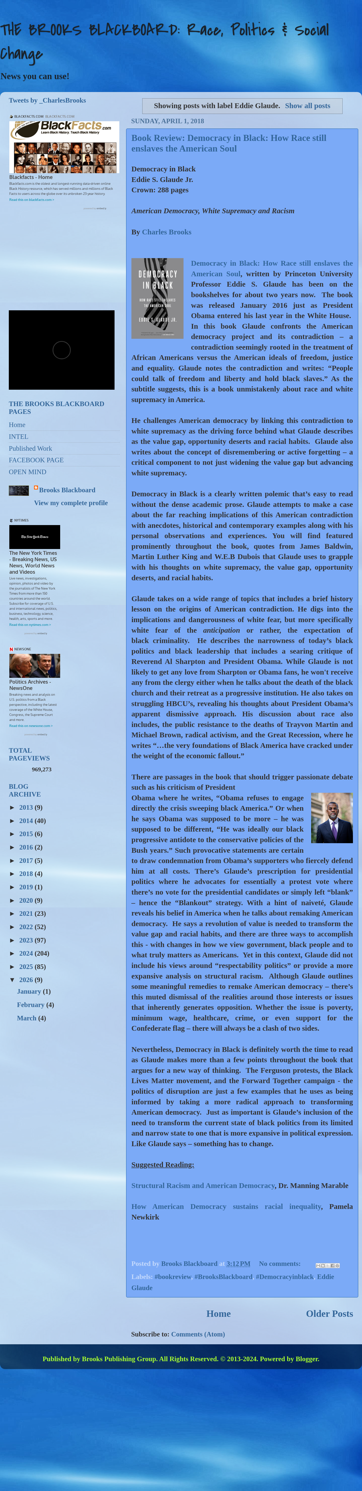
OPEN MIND (27, 472)
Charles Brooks (167, 232)
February (31, 1005)
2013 (27, 808)
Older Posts (329, 1313)
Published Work (30, 448)
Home (218, 1313)
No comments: (280, 1263)
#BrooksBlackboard (224, 1277)
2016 (27, 847)
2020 (27, 901)
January (30, 992)
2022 (27, 927)
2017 (27, 861)
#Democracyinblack (285, 1277)
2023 (27, 941)
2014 (27, 821)
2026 (27, 980)
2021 (27, 914)
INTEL (18, 436)
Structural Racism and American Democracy (203, 1185)
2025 (27, 967)
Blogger (307, 1359)
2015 (27, 834)
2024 (27, 954)
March (27, 1018)
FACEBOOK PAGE (36, 460)
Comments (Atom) (198, 1334)
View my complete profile (71, 503)
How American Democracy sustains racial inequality (226, 1206)
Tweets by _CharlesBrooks (47, 100)
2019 (27, 887)
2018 (27, 874)
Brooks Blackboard (67, 490)
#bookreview (173, 1277)
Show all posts (307, 106)
